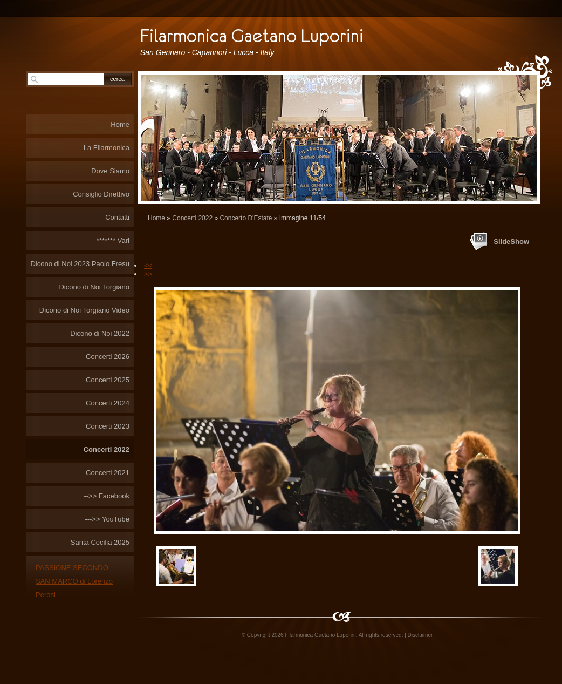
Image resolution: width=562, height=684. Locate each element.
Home (156, 218)
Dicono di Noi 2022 (99, 333)
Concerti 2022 (192, 218)
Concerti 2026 (107, 357)
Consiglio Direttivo (101, 194)
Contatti (117, 217)
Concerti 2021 (107, 473)
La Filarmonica (106, 148)
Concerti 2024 (107, 403)
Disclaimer (420, 635)
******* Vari (113, 240)
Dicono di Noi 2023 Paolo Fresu (79, 264)
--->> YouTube (107, 519)
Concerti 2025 (107, 380)
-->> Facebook (106, 496)
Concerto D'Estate (246, 218)
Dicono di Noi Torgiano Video (84, 310)
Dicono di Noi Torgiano (94, 287)
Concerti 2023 (107, 426)
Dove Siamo (110, 171)
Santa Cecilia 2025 (100, 542)
